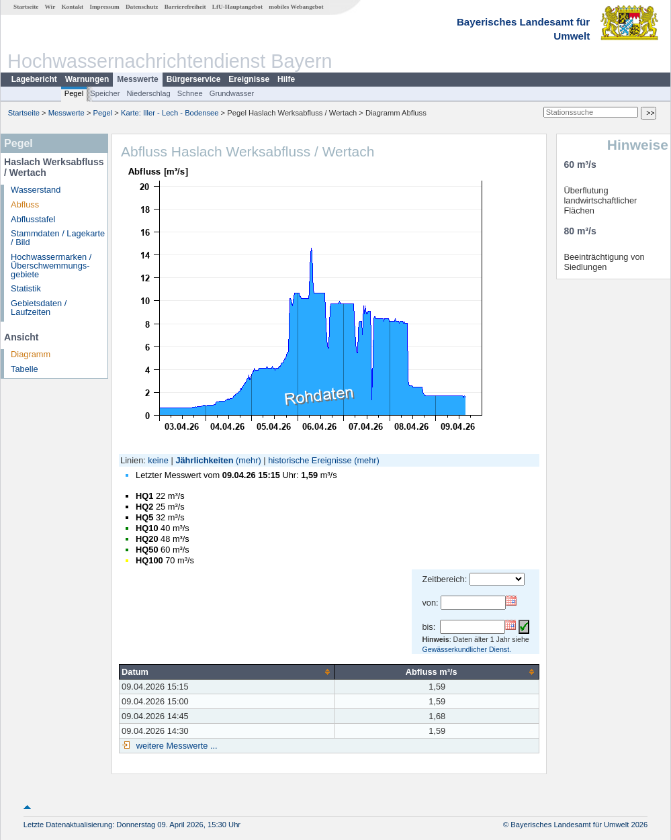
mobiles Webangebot (296, 6)
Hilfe (286, 79)
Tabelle (24, 369)
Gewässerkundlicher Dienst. (466, 649)
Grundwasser (232, 93)
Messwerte (137, 79)
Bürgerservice (194, 79)
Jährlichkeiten (204, 460)
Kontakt (72, 6)
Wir (50, 6)
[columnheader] (227, 671)
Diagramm (30, 354)
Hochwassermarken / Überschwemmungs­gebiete (51, 265)
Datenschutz (142, 6)
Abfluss (25, 204)
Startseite (25, 6)
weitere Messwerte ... (175, 746)
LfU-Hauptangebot (237, 6)
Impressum (104, 6)
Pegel (74, 93)
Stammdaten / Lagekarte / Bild (58, 237)
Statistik (26, 288)
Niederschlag (148, 93)
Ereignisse (248, 79)
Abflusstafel (33, 219)
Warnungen (87, 79)
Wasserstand (35, 190)
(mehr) (248, 460)
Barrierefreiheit (185, 6)
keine (158, 460)
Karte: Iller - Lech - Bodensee (170, 113)
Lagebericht (34, 79)
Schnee (190, 93)
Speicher (105, 93)
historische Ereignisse (309, 460)
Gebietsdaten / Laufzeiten (38, 307)
